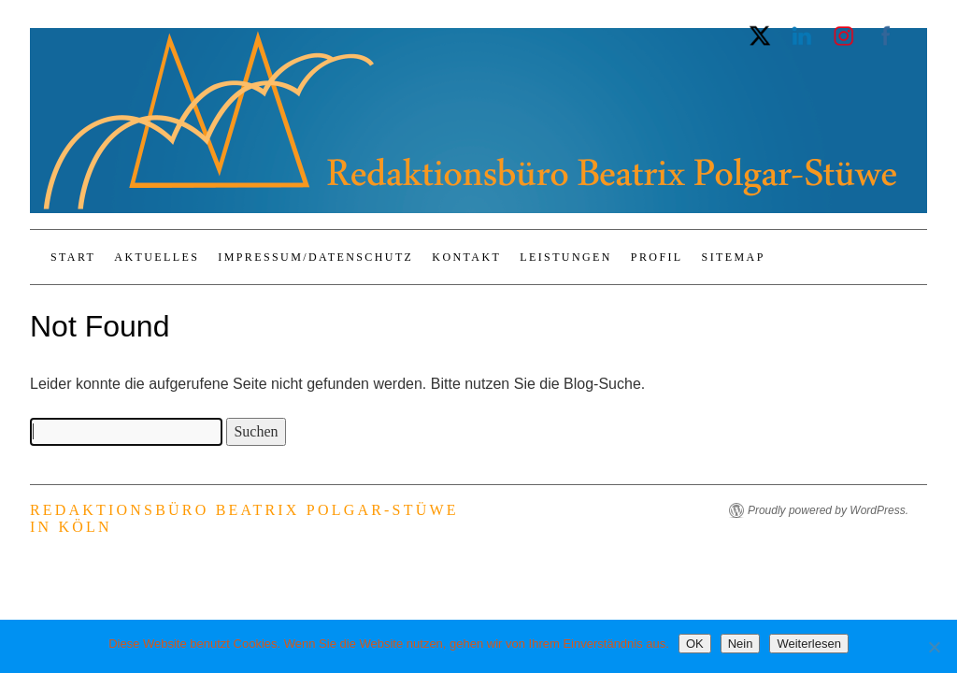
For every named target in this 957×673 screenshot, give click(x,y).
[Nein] (933, 646)
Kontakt (466, 257)
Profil (657, 257)
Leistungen (566, 257)
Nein (740, 644)
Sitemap (733, 257)
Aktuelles (156, 257)
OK (695, 644)
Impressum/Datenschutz (315, 257)
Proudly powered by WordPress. (828, 510)
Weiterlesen (808, 644)
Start (72, 257)
